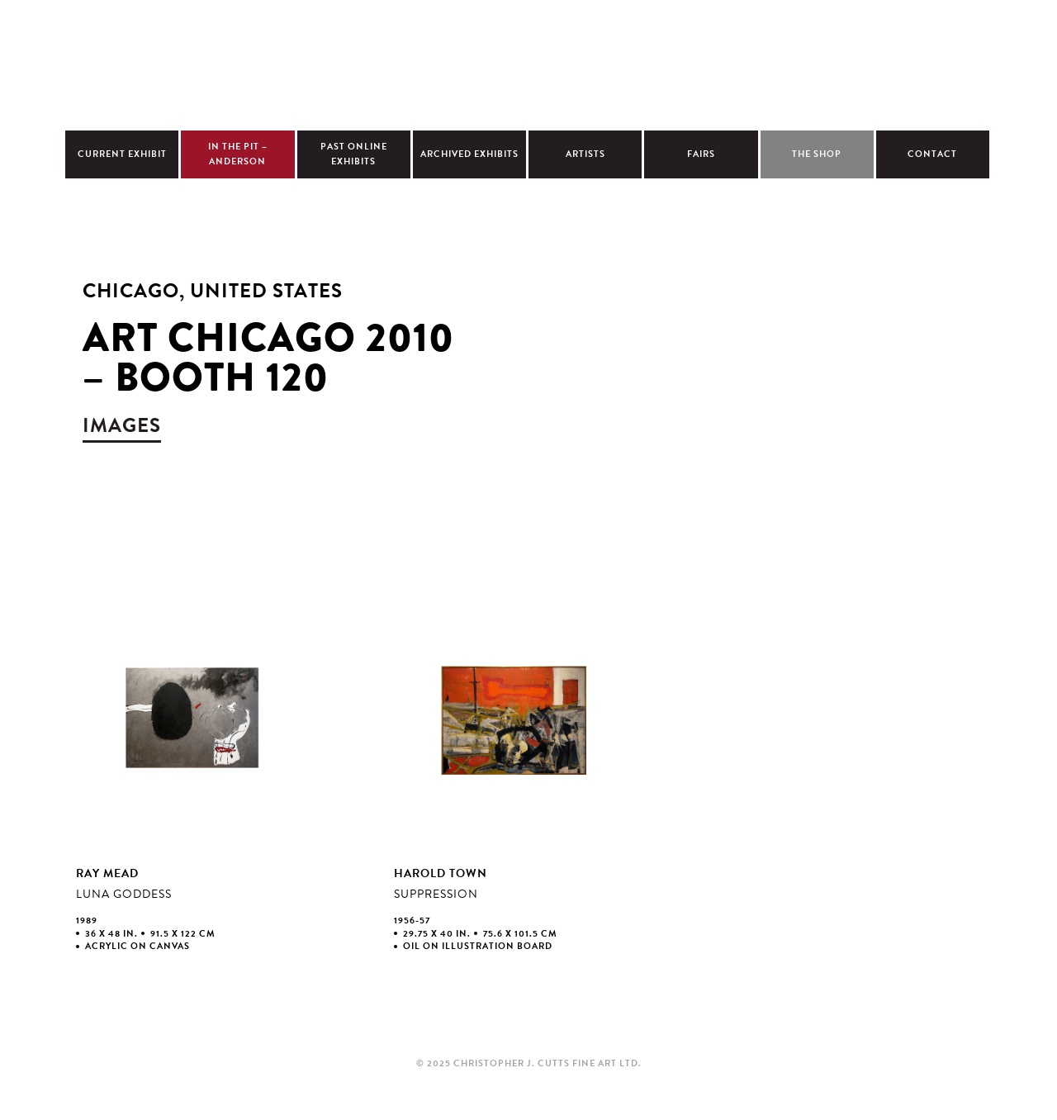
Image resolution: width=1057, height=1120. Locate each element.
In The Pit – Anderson (238, 154)
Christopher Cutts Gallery (528, 62)
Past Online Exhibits (353, 154)
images (122, 425)
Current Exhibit (122, 154)
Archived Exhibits (469, 154)
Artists (585, 154)
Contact (932, 154)
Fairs (701, 154)
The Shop (816, 154)
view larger (192, 786)
